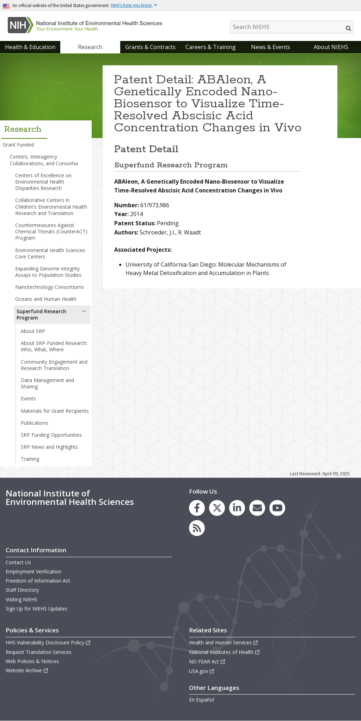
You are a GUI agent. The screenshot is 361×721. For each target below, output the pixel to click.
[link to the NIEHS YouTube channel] (277, 508)
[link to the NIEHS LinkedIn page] (237, 508)
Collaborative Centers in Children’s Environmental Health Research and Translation (51, 206)
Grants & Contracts (150, 47)
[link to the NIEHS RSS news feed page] (197, 528)
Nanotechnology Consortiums (49, 287)
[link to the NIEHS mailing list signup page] (257, 508)
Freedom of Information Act (38, 580)
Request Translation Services (39, 652)
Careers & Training (210, 47)
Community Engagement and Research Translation (54, 364)
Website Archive (27, 670)
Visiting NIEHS (21, 599)
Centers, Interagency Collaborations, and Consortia (44, 159)
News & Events (270, 47)
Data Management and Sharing (47, 383)
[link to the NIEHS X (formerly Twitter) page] (217, 508)
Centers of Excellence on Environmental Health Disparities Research (43, 181)
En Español (201, 699)
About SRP (33, 331)
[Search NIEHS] (291, 27)
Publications (34, 422)
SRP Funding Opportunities (51, 434)
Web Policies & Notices (32, 661)
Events (28, 398)
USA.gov (202, 671)
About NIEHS (331, 47)
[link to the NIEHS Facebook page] (197, 508)
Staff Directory (22, 589)
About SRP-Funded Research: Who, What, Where (54, 346)
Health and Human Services (223, 642)
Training (30, 458)
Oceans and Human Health (46, 299)
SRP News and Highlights (49, 446)
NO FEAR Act (207, 661)
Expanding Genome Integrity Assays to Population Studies (48, 271)
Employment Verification (33, 571)
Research (90, 47)
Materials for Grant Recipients (55, 410)
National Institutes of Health (224, 652)
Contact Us (18, 562)
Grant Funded (18, 144)
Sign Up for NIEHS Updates (36, 608)
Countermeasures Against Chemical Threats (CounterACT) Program (51, 231)
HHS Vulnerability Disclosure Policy (48, 642)
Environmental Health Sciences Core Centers (50, 253)
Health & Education (30, 47)
